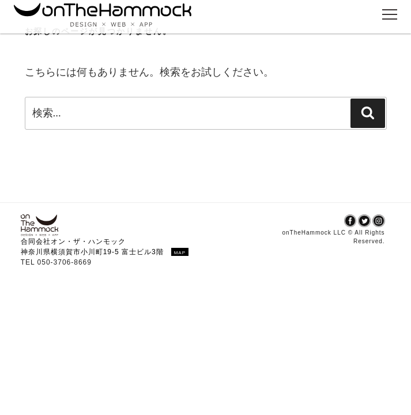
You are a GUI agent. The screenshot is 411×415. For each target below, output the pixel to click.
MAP (180, 252)
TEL (29, 262)
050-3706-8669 (64, 262)
